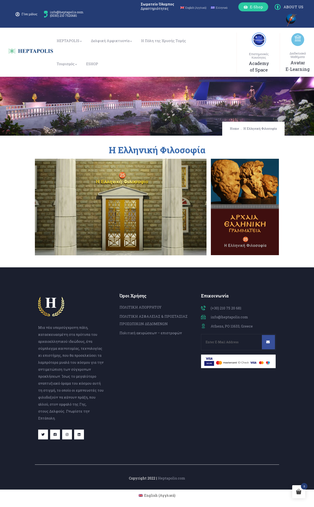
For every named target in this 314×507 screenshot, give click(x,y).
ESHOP (92, 63)
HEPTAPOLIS (69, 40)
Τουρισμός (67, 63)
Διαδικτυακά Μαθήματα (298, 55)
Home (234, 128)
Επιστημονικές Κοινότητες (259, 55)
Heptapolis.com (171, 478)
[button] (253, 6)
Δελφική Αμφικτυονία (111, 40)
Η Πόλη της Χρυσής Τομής (163, 40)
